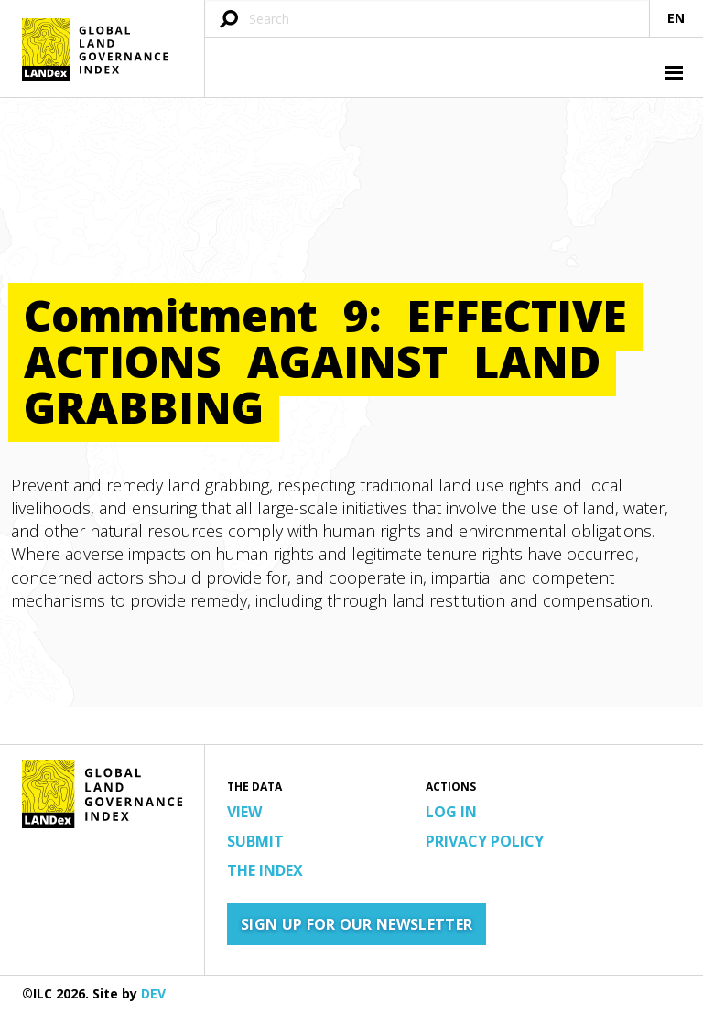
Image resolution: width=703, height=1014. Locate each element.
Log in (451, 812)
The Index (265, 870)
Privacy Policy (485, 841)
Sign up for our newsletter (356, 924)
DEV (153, 993)
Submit (255, 841)
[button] (672, 75)
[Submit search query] (229, 20)
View (244, 812)
